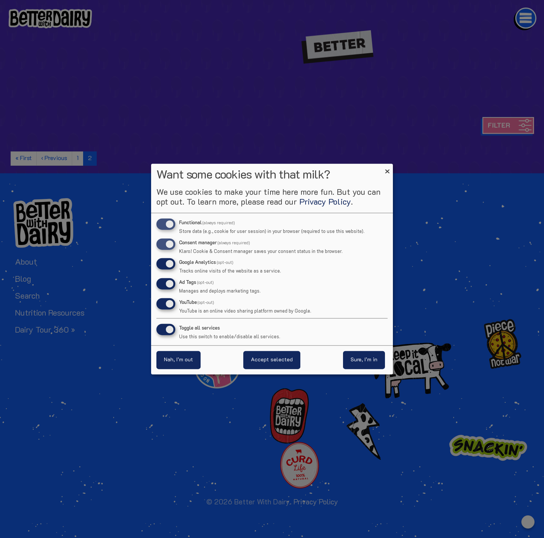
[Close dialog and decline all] (387, 168)
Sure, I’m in (364, 360)
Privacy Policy (325, 202)
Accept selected (272, 360)
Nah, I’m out (178, 360)
